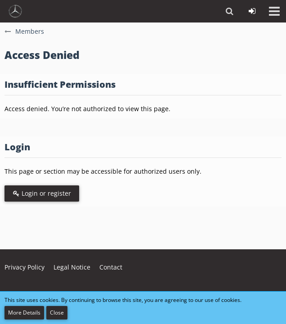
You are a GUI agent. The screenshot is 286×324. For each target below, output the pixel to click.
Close (57, 312)
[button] (274, 11)
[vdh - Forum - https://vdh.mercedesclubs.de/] (15, 11)
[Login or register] (252, 11)
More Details (24, 312)
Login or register (42, 193)
